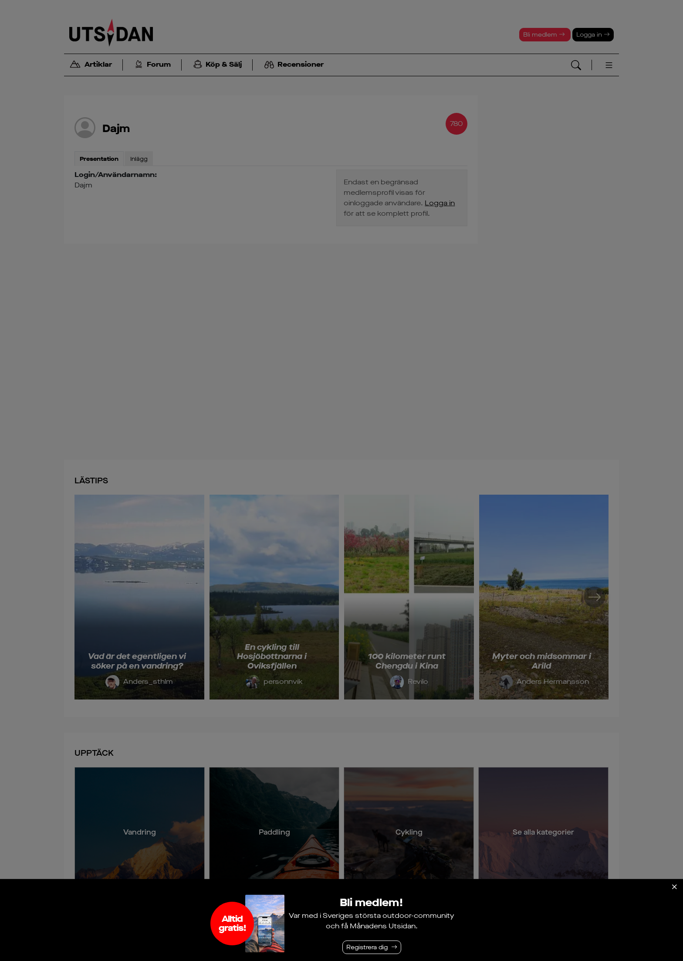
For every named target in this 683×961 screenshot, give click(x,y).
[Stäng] (674, 887)
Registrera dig (367, 947)
